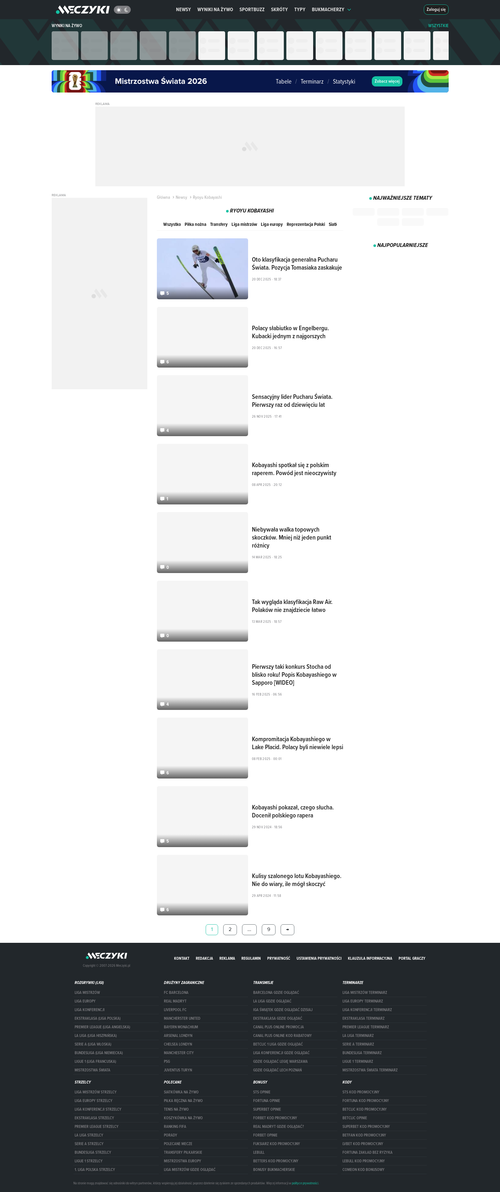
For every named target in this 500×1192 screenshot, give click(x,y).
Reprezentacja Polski (306, 224)
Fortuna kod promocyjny (365, 1100)
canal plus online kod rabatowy (282, 1035)
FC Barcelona (176, 992)
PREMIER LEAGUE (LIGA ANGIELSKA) (102, 1027)
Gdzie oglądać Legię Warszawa (280, 1061)
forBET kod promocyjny (275, 1118)
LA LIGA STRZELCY (89, 1135)
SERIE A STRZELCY (89, 1143)
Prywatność (278, 958)
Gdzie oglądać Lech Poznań (277, 1070)
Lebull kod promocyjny (363, 1161)
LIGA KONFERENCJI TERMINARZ (367, 1009)
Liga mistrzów (244, 224)
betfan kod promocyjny (364, 1135)
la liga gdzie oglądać (272, 1001)
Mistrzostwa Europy (182, 1161)
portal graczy (412, 958)
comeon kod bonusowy (363, 1169)
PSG (167, 1061)
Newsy (183, 9)
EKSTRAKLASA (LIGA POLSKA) (98, 1018)
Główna (163, 197)
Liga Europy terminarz (362, 1001)
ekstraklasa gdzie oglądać (277, 1018)
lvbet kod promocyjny (362, 1143)
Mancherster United (182, 1018)
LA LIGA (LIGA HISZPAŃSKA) (96, 1035)
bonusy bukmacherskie (274, 1169)
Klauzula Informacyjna (370, 958)
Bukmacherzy (331, 9)
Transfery (219, 224)
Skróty (279, 9)
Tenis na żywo (176, 1109)
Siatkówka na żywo (181, 1092)
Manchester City (179, 1052)
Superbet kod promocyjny (366, 1126)
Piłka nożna (195, 224)
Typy (299, 9)
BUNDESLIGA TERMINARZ (362, 1052)
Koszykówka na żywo (183, 1118)
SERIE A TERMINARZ (358, 1044)
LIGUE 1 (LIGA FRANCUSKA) (95, 1061)
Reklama (227, 958)
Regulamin (251, 958)
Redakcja (204, 958)
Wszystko (172, 224)
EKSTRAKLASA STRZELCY (94, 1118)
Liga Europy (85, 1001)
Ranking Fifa (175, 1126)
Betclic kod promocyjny (364, 1109)
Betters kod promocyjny (275, 1161)
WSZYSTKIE (438, 25)
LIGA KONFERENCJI (90, 1009)
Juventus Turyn (178, 1070)
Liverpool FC (175, 1009)
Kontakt (181, 958)
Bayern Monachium (181, 1027)
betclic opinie (354, 1118)
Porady (170, 1135)
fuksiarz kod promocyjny (276, 1143)
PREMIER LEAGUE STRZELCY (97, 1126)
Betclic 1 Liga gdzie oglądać (278, 1044)
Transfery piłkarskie (183, 1152)
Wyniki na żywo (215, 9)
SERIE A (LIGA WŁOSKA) (93, 1044)
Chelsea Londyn (178, 1044)
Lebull (258, 1152)
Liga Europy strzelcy (94, 1100)
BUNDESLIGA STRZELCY (93, 1152)
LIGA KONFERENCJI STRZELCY (98, 1109)
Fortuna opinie (266, 1100)
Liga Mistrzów (87, 992)
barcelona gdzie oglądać (276, 992)
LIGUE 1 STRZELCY (89, 1161)
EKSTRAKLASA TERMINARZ (363, 1018)
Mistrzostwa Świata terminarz (370, 1070)
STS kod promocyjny (360, 1092)
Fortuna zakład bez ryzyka (367, 1152)
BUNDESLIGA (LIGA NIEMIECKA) (99, 1052)
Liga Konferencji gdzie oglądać (281, 1052)
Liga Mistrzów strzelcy (96, 1092)
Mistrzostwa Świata (92, 1070)
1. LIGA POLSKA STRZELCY (95, 1169)
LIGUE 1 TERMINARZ (357, 1061)
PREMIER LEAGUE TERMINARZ (365, 1027)
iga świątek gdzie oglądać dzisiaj (282, 1009)
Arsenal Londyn (178, 1035)
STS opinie (261, 1092)
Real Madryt (175, 1001)
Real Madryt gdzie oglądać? (278, 1126)
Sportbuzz (252, 9)
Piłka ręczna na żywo (183, 1100)
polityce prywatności (305, 1183)
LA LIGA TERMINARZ (358, 1035)
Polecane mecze (178, 1143)
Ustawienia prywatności (319, 958)
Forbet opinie (265, 1135)
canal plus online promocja (278, 1027)
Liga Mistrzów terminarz (364, 992)
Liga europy (272, 224)
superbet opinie (267, 1109)
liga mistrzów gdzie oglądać (190, 1169)
